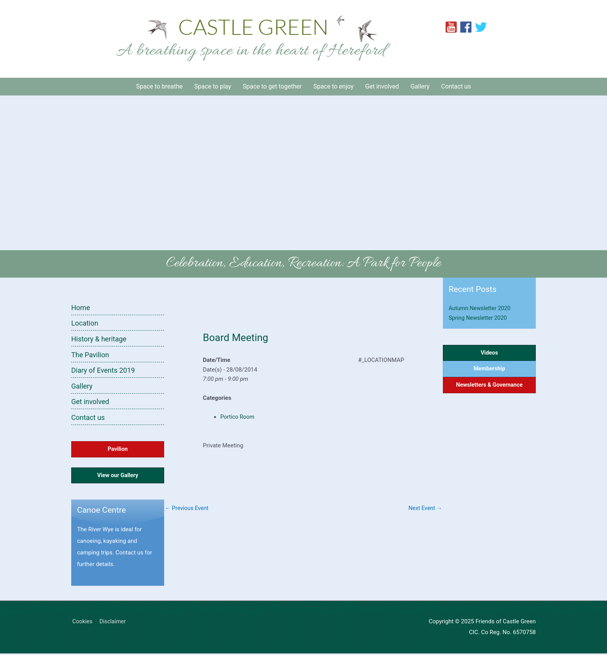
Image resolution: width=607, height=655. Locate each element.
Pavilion (117, 449)
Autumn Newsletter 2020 (481, 308)
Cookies (81, 623)
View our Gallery (117, 476)
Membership (489, 369)
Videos (489, 353)
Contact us (88, 418)
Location (84, 323)
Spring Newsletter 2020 (479, 317)
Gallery (82, 386)
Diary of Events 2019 (103, 371)
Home (80, 308)
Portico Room (238, 416)
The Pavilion (90, 355)
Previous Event (187, 508)
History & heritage (99, 339)
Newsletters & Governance (489, 386)
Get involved (90, 402)
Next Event (424, 508)
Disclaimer (113, 623)
